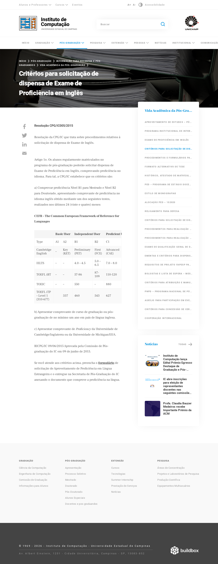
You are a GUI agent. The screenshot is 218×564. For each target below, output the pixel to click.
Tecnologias (118, 474)
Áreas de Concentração (170, 468)
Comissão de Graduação (33, 480)
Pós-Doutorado (73, 492)
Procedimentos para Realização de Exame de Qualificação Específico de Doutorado (168, 238)
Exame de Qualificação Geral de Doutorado (168, 247)
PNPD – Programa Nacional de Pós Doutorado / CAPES (168, 291)
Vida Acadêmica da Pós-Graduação (62, 65)
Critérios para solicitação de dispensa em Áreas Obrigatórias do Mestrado (168, 220)
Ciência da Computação (32, 468)
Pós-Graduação (70, 43)
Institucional (181, 43)
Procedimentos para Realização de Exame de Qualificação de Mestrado (168, 229)
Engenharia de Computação (35, 474)
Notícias (160, 43)
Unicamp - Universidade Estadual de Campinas (191, 22)
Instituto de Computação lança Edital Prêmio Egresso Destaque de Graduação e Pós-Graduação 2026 (177, 364)
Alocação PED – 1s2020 (160, 202)
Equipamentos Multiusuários (173, 486)
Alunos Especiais (75, 498)
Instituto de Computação (48, 23)
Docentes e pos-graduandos (81, 504)
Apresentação (73, 468)
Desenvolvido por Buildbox (184, 550)
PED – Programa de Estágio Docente (168, 184)
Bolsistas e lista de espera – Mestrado (168, 273)
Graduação (42, 43)
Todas (182, 344)
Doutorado (71, 486)
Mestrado (70, 480)
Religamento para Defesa (162, 211)
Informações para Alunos (33, 486)
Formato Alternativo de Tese (165, 166)
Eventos (77, 5)
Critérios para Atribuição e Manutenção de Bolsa (168, 282)
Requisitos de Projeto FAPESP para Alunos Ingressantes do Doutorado (168, 264)
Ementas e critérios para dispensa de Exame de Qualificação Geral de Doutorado (168, 255)
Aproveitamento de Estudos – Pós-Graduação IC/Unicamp (168, 122)
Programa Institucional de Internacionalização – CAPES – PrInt (168, 131)
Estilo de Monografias (160, 193)
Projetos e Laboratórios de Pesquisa (178, 474)
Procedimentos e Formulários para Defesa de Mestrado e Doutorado (168, 157)
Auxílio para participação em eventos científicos (168, 300)
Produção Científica (168, 480)
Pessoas (139, 43)
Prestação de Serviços (124, 486)
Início (26, 43)
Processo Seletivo (75, 474)
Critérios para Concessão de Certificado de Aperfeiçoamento (168, 309)
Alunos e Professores (33, 5)
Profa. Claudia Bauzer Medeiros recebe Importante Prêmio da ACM (177, 408)
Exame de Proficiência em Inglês (167, 140)
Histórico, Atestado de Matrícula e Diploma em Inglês (168, 175)
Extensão (118, 43)
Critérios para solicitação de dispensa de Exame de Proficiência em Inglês (168, 149)
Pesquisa (96, 43)
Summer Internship (122, 480)
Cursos (60, 5)
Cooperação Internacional (163, 318)
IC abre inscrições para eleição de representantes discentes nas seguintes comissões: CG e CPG (177, 388)
